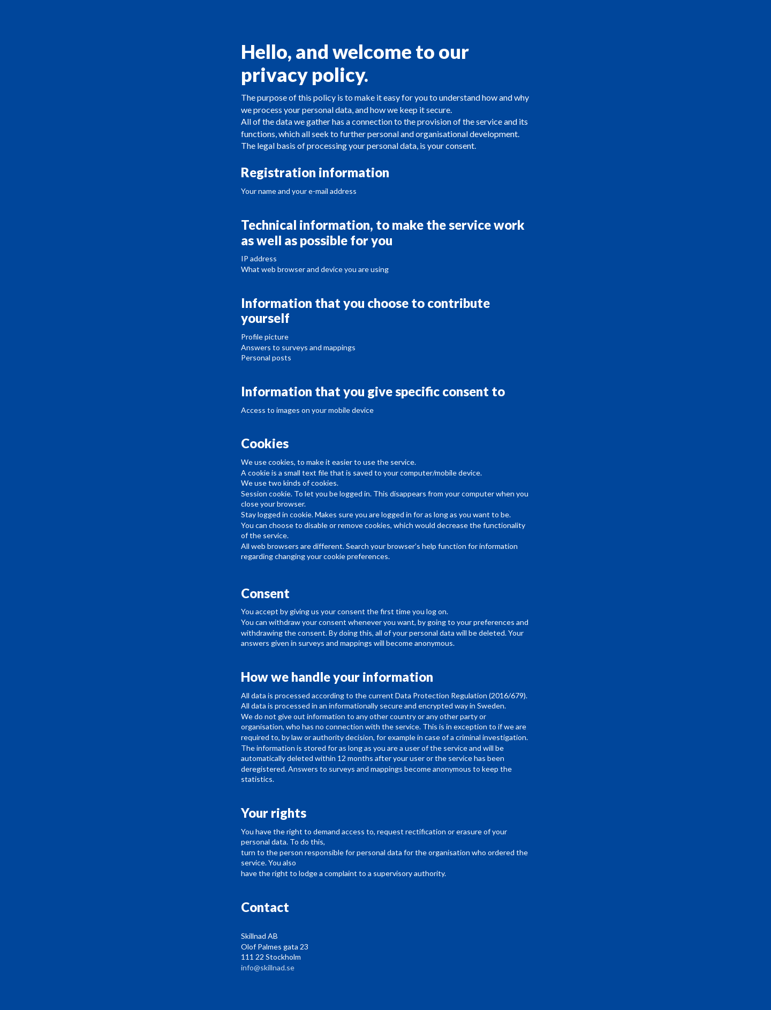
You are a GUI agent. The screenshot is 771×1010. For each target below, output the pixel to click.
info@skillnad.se (267, 967)
